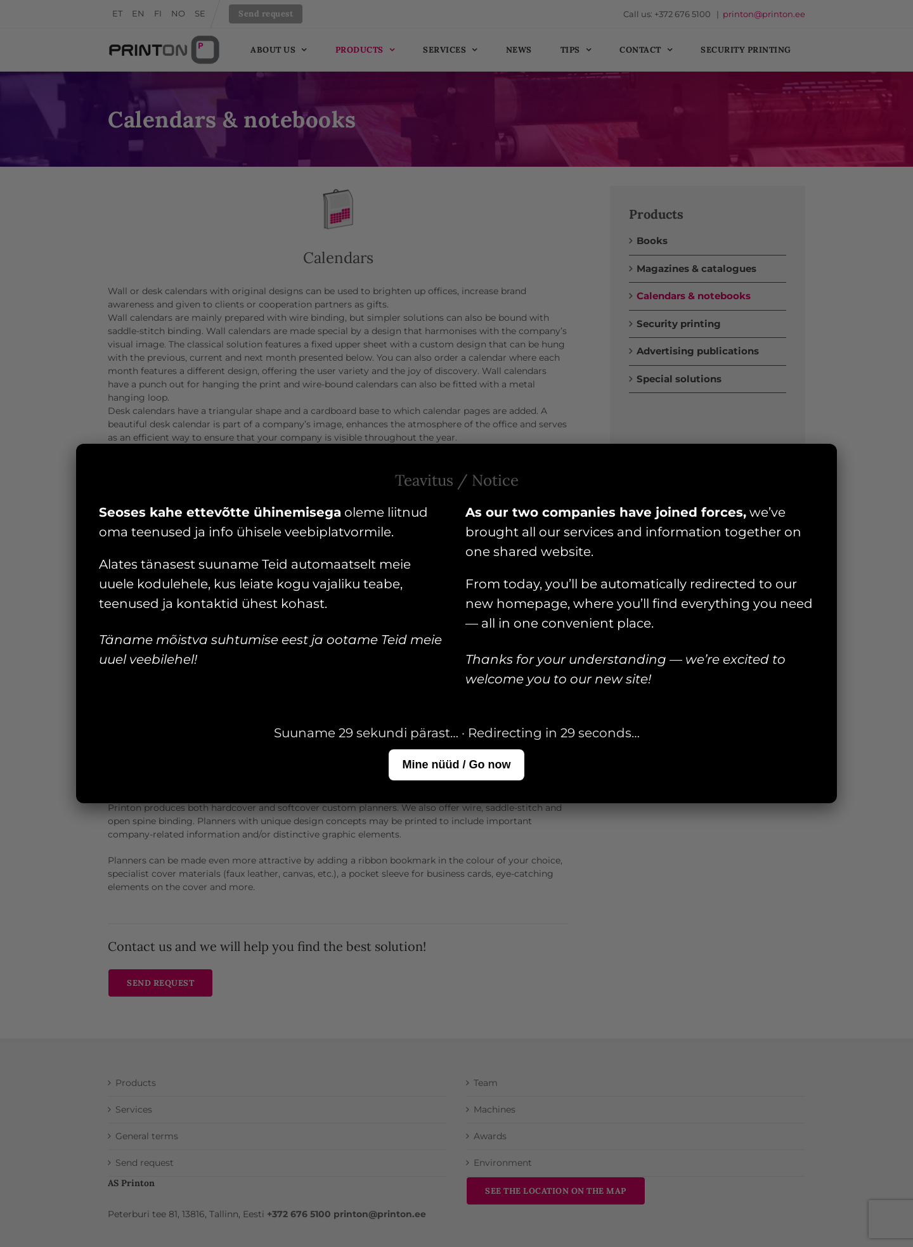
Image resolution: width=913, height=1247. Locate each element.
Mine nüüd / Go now (457, 764)
